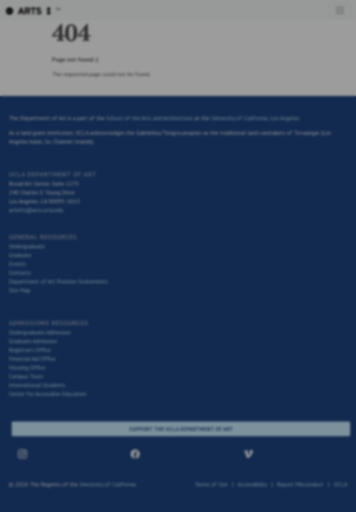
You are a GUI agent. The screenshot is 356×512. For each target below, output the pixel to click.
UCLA (340, 484)
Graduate (20, 255)
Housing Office (27, 367)
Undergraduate (27, 246)
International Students (37, 385)
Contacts (20, 272)
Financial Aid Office (32, 358)
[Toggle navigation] (340, 10)
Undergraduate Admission (40, 332)
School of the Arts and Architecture (149, 118)
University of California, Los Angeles (255, 118)
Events (17, 263)
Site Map (19, 290)
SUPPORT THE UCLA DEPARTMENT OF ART (181, 429)
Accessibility (252, 484)
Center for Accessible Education (47, 393)
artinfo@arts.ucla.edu (36, 210)
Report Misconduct (300, 484)
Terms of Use (211, 484)
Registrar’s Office (30, 349)
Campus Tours (26, 376)
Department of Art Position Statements (58, 281)
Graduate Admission (33, 341)
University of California (107, 484)
